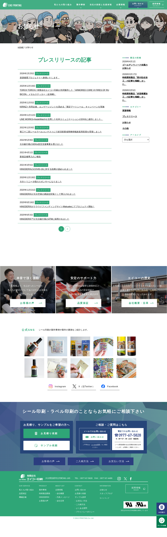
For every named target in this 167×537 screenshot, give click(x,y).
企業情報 (120, 5)
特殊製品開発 (44, 493)
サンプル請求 (80, 497)
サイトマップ (104, 498)
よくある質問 (95, 444)
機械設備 (22, 497)
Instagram (60, 386)
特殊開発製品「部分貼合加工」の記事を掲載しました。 (135, 80)
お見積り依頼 (49, 433)
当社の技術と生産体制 (101, 5)
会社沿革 (60, 501)
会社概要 (60, 493)
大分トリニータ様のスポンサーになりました (41, 181)
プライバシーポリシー (85, 512)
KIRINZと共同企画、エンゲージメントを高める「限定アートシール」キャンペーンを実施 (62, 107)
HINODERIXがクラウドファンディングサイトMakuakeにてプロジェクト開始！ (57, 206)
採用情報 (156, 4)
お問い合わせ (138, 4)
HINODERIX (44, 497)
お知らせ (126, 122)
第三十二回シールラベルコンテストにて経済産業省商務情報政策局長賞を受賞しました (61, 132)
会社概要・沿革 (139, 303)
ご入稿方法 (82, 461)
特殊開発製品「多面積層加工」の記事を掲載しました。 (135, 97)
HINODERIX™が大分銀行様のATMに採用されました (44, 219)
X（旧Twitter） (87, 386)
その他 (125, 128)
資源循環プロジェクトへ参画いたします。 (40, 78)
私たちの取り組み (63, 5)
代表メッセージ (63, 497)
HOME (21, 47)
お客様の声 (27, 303)
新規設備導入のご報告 (30, 157)
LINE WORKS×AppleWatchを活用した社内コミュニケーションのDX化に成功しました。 (61, 119)
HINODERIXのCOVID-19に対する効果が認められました (46, 169)
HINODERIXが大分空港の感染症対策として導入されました (48, 194)
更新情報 (126, 110)
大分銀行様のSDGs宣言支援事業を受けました (41, 144)
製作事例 (80, 5)
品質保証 (83, 303)
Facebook (112, 386)
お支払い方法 (116, 461)
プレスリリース (129, 116)
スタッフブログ (106, 493)
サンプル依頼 (49, 445)
